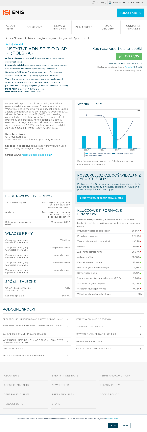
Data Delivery (108, 28)
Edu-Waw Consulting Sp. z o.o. (93, 319)
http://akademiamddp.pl (37, 155)
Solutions (34, 28)
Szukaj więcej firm (15, 44)
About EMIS (10, 28)
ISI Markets (83, 28)
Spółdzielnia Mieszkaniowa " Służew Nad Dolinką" (33, 319)
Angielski (129, 67)
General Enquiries (16, 394)
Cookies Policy (111, 419)
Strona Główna (13, 38)
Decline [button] (125, 425)
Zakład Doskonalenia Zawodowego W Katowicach (32, 326)
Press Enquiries (63, 394)
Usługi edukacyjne (46, 38)
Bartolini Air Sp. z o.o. (89, 341)
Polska (29, 38)
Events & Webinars (65, 376)
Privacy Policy (110, 385)
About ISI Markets (16, 385)
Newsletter (60, 385)
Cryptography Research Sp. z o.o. (96, 334)
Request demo (13, 404)
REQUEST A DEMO (130, 13)
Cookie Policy (109, 394)
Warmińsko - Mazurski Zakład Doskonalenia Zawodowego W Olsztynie (33, 341)
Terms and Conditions (115, 376)
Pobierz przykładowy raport (128, 71)
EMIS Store (117, 2)
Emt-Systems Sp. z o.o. (15, 349)
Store (56, 404)
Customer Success (133, 28)
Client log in (135, 3)
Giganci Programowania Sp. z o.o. (96, 349)
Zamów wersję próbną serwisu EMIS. (101, 198)
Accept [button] (113, 425)
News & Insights (60, 28)
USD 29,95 (129, 56)
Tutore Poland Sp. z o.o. (90, 327)
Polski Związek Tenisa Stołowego (23, 356)
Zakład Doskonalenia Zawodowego (25, 334)
